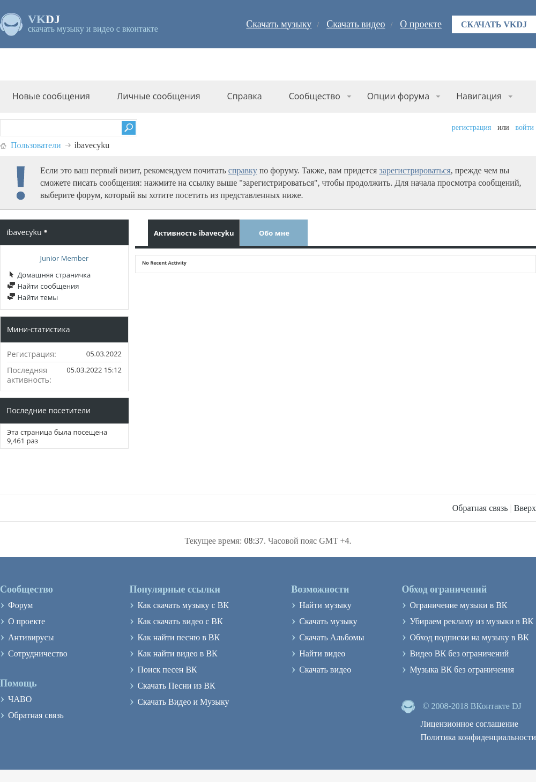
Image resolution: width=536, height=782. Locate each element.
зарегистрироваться (414, 170)
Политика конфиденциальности (478, 737)
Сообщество (314, 96)
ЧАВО (20, 699)
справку (242, 170)
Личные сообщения (158, 96)
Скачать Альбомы (331, 637)
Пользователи (36, 145)
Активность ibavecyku (194, 233)
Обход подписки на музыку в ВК (469, 637)
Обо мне (274, 233)
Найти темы (32, 297)
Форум (20, 605)
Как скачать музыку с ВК (183, 605)
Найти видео (322, 653)
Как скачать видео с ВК (179, 621)
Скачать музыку (278, 24)
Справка (244, 96)
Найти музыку (325, 605)
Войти (524, 127)
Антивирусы (31, 637)
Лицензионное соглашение (469, 723)
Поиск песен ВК (167, 669)
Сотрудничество (38, 653)
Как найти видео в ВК (177, 653)
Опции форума (398, 96)
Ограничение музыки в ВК (458, 605)
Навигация (479, 96)
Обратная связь (480, 508)
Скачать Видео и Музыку (183, 701)
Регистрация (472, 127)
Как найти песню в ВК (178, 637)
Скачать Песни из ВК (176, 685)
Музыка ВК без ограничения (462, 669)
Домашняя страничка (49, 275)
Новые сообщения (51, 96)
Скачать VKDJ (494, 24)
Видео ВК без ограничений (459, 653)
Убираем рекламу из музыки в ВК (471, 621)
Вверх (525, 508)
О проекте (421, 24)
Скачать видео (355, 24)
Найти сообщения (43, 286)
